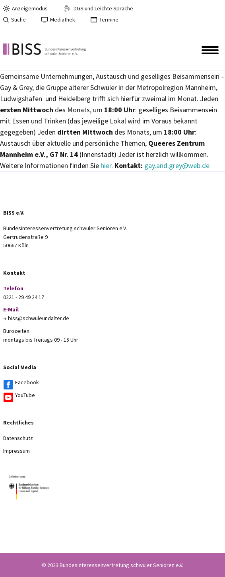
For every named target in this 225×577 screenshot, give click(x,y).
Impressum (16, 450)
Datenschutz (18, 438)
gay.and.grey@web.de (176, 165)
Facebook (27, 382)
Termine (104, 19)
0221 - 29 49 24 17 (23, 297)
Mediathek (58, 19)
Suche (14, 19)
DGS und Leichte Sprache (98, 8)
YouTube (25, 395)
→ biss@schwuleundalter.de (36, 318)
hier (106, 165)
